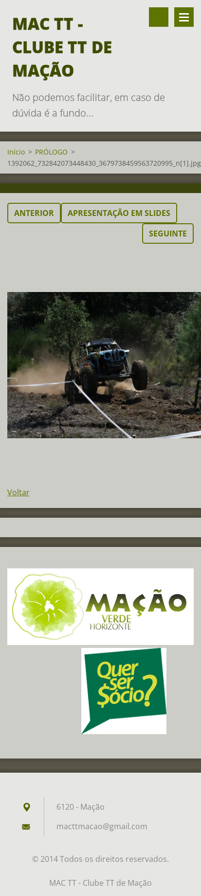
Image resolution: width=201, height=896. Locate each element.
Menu (184, 17)
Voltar (18, 492)
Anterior (34, 213)
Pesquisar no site (158, 17)
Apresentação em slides (119, 213)
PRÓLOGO (51, 151)
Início (16, 151)
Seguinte (168, 233)
